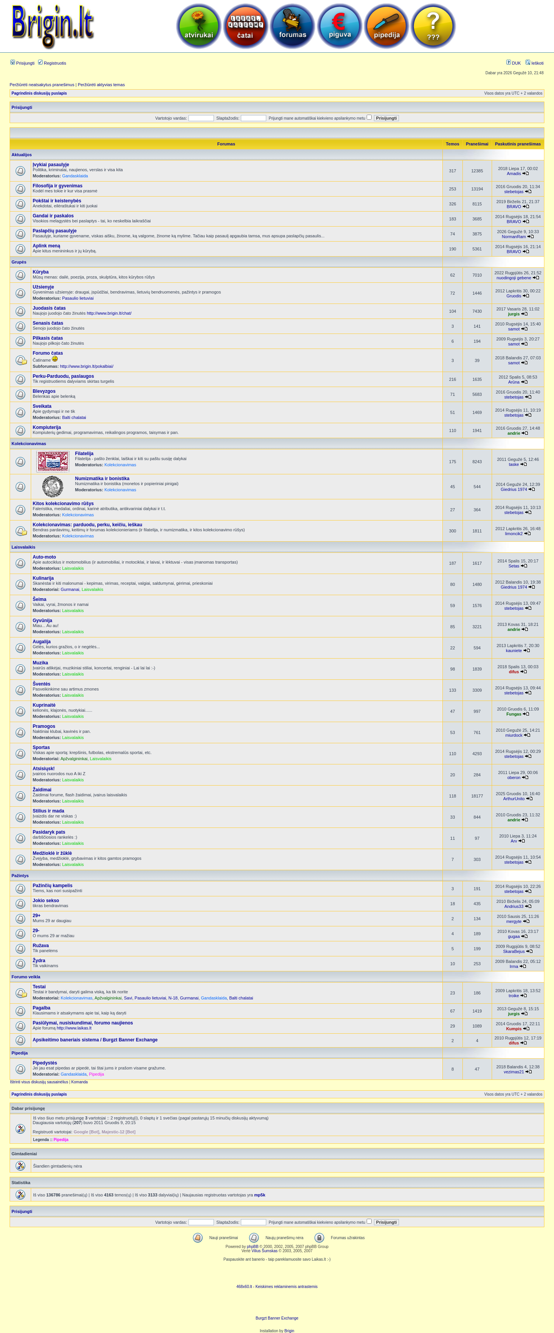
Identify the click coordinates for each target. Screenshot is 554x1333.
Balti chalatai (74, 417)
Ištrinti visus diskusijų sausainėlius (39, 1082)
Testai (39, 986)
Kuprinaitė (44, 705)
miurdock (513, 735)
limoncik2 (514, 533)
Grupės (19, 262)
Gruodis (514, 296)
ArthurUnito (514, 798)
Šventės (41, 684)
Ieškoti (535, 63)
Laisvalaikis (23, 547)
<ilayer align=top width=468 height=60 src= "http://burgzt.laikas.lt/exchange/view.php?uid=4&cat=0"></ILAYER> (277, 1304)
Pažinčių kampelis (52, 885)
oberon (514, 777)
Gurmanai (70, 589)
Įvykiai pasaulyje (51, 164)
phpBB (253, 1247)
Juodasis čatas (49, 308)
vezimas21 (514, 1071)
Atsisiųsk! (44, 768)
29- (36, 930)
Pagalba (41, 1008)
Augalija (42, 641)
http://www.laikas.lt (74, 1028)
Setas (514, 566)
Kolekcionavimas (29, 443)
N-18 (173, 998)
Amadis (514, 173)
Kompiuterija (47, 427)
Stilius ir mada (48, 811)
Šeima (39, 599)
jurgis (514, 314)
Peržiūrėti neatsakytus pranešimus (42, 84)
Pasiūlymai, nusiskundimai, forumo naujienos (83, 1023)
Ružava (41, 945)
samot (514, 329)
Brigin (289, 1331)
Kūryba (40, 272)
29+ (36, 915)
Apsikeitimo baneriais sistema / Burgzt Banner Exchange (95, 1040)
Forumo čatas (48, 353)
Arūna (513, 382)
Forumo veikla (26, 976)
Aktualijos (22, 154)
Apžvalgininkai (73, 758)
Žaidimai (42, 789)
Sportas (41, 747)
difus (514, 671)
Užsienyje (43, 287)
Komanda (79, 1082)
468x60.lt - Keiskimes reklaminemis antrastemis (276, 1287)
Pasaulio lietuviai (77, 298)
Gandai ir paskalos (53, 216)
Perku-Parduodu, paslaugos (63, 376)
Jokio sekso (46, 900)
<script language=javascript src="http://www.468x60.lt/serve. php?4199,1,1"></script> (277, 1273)
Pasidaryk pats (49, 832)
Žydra (39, 960)
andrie (513, 433)
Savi (128, 998)
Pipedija (20, 1053)
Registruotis (52, 63)
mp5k (259, 1195)
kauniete (514, 650)
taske (514, 464)
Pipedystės (45, 1063)
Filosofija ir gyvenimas (57, 186)
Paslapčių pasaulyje (55, 231)
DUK (513, 63)
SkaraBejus (514, 951)
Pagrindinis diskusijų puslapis (39, 93)
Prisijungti (22, 63)
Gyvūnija (42, 620)
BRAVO (514, 206)
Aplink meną (46, 246)
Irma (514, 966)
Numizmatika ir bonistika (102, 478)
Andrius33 (514, 906)
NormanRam (514, 236)
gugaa (514, 936)
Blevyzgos (44, 391)
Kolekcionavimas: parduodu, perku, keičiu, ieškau (87, 524)
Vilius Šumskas (265, 1251)
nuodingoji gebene (514, 277)
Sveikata (42, 406)
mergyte (514, 921)
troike (514, 995)
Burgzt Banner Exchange (276, 1318)
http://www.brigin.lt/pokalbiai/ (86, 366)
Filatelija (84, 453)
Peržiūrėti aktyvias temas (101, 84)
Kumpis (514, 1028)
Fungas (513, 714)
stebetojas (514, 191)
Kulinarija (43, 578)
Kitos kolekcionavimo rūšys (63, 503)
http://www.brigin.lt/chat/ (109, 313)
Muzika (40, 663)
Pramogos (44, 726)
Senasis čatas (48, 323)
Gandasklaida (75, 176)
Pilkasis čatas (48, 338)
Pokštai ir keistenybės (57, 201)
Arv (514, 841)
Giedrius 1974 (514, 489)
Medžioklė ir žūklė (52, 853)
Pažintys (20, 875)
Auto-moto (44, 557)
